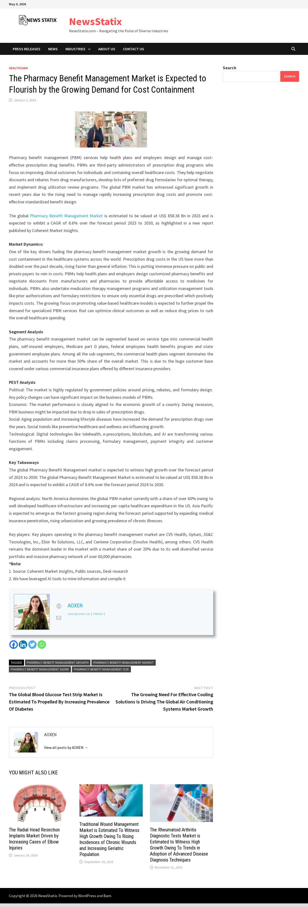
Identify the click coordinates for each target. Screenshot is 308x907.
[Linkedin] (23, 644)
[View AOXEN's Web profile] (59, 606)
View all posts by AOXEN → (66, 747)
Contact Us (133, 48)
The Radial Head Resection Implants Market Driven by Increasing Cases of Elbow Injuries (34, 839)
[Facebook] (13, 644)
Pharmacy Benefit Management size (101, 669)
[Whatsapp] (42, 644)
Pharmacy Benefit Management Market (66, 216)
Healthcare (18, 68)
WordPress (87, 895)
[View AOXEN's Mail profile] (59, 618)
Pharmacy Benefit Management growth (58, 662)
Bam (107, 895)
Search (229, 68)
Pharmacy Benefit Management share (40, 669)
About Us (106, 48)
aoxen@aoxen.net (79, 614)
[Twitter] (32, 644)
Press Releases (26, 48)
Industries (75, 48)
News (53, 48)
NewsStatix (95, 21)
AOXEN (75, 606)
